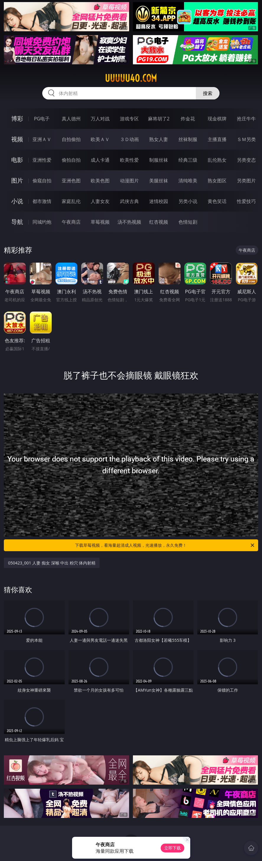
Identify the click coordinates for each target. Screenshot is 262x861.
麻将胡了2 (159, 118)
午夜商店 (71, 222)
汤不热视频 (129, 222)
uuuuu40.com (131, 78)
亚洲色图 (71, 180)
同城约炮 (41, 222)
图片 (17, 180)
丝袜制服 (187, 139)
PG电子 (42, 118)
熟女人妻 (158, 139)
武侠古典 (129, 201)
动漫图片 (129, 180)
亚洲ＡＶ (41, 139)
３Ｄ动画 (129, 139)
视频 (17, 139)
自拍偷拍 (71, 139)
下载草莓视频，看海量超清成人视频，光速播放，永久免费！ (165, 545)
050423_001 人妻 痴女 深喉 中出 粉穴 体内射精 (51, 563)
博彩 (17, 118)
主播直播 (217, 139)
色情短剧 (187, 222)
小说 (17, 201)
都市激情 (41, 201)
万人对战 (100, 118)
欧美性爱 (129, 160)
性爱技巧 (246, 201)
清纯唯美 (187, 180)
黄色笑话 (217, 201)
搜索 (207, 93)
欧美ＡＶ (100, 139)
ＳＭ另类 (246, 139)
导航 (17, 222)
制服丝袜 (158, 160)
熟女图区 (217, 180)
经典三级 (187, 160)
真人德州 (71, 118)
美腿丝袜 (158, 180)
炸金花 (188, 118)
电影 (17, 160)
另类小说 (187, 201)
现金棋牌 (217, 118)
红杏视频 (158, 222)
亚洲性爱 (41, 160)
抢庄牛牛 (246, 118)
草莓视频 (100, 222)
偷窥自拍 (41, 180)
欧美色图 (100, 180)
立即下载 (172, 848)
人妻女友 (100, 201)
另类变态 (246, 160)
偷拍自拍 (71, 160)
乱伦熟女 (217, 160)
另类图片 (246, 180)
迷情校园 (158, 201)
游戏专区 (129, 118)
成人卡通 (100, 160)
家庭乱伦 (71, 201)
